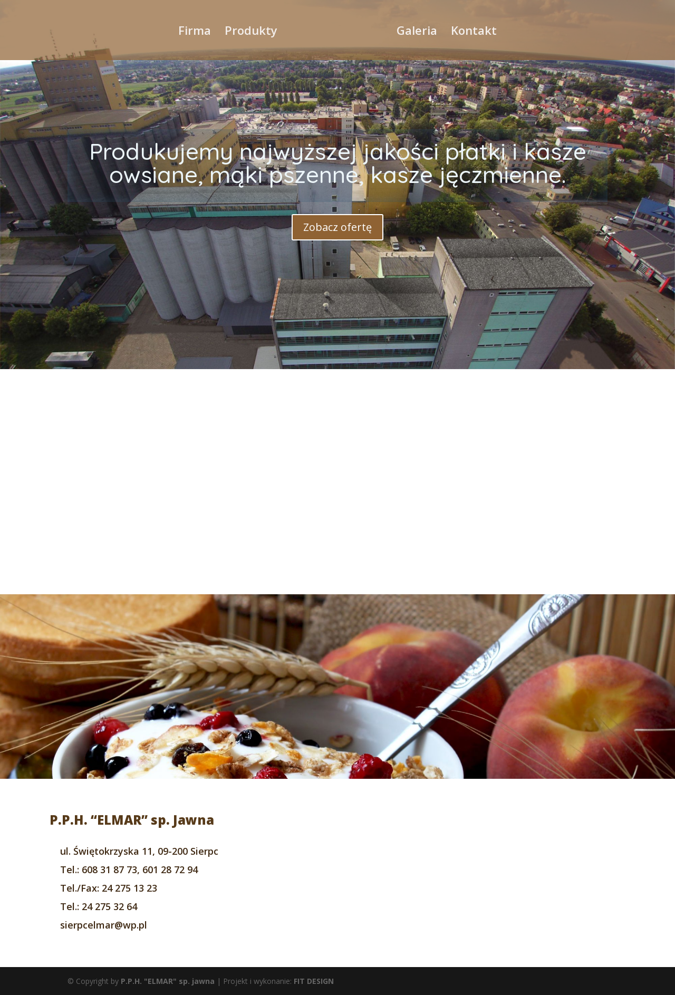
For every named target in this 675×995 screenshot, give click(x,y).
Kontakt (474, 32)
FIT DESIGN (314, 981)
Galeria (417, 32)
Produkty (251, 32)
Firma (194, 32)
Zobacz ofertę (337, 227)
